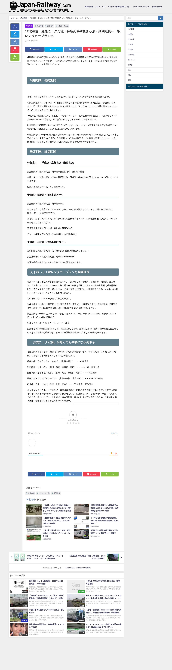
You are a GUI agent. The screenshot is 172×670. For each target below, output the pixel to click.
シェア (15, 26)
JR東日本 (131, 29)
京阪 (129, 80)
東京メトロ (131, 60)
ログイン (114, 433)
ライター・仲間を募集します (119, 6)
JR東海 (130, 34)
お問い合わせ (157, 6)
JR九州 (130, 49)
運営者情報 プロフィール (95, 6)
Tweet (15, 34)
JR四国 (130, 44)
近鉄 (129, 75)
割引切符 (50, 26)
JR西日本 (131, 39)
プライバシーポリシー (140, 6)
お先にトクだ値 (63, 26)
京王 (129, 70)
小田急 (130, 65)
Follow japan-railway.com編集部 (78, 567)
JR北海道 (29, 26)
